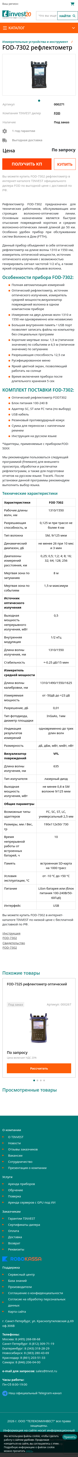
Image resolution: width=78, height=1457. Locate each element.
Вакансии (15, 1155)
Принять (70, 1437)
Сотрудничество (20, 1162)
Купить (64, 164)
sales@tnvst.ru (46, 1371)
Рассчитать (39, 1068)
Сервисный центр (21, 1274)
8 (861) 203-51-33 (32, 1358)
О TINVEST (15, 1137)
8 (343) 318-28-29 (36, 1348)
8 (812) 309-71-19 (41, 1344)
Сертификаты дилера (24, 1225)
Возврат (14, 1243)
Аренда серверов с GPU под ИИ (31, 1202)
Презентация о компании (27, 1168)
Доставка (15, 1237)
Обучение (15, 1190)
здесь (29, 1451)
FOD (57, 113)
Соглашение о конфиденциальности (35, 1293)
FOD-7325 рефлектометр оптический (37, 984)
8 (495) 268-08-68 (27, 1339)
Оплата (13, 1231)
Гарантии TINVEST (21, 1218)
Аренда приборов (21, 1184)
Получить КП (27, 164)
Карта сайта (17, 1311)
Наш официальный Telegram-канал (31, 1393)
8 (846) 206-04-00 (27, 1362)
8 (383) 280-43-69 (36, 1353)
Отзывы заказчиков (23, 1149)
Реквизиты (16, 1249)
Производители (20, 1287)
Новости (14, 1143)
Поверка (14, 1196)
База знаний (17, 1281)
